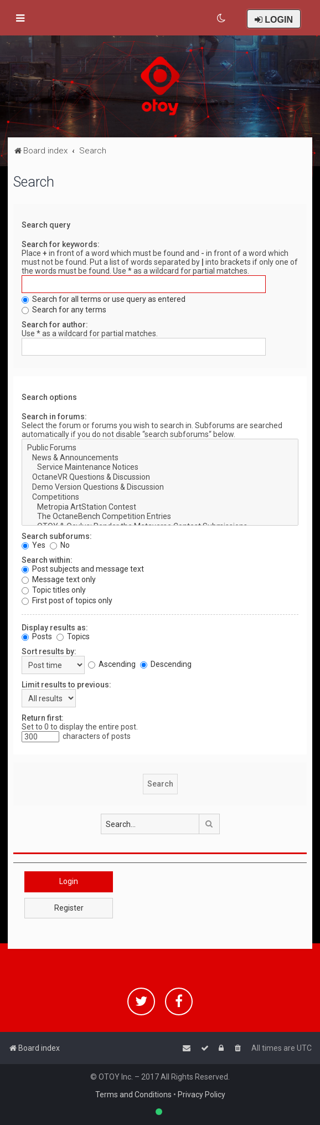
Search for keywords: (61, 244)
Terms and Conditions (133, 1094)
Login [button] (68, 881)
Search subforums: (57, 536)
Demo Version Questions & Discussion (159, 487)
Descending (166, 664)
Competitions (159, 497)
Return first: (43, 717)
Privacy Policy (201, 1094)
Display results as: (55, 627)
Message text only (59, 579)
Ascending (112, 664)
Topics (73, 636)
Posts (37, 636)
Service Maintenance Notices (159, 467)
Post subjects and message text (83, 568)
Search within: (47, 560)
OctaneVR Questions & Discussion (159, 477)
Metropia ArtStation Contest (159, 507)
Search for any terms (64, 309)
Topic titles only (54, 589)
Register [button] (69, 907)
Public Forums (159, 448)
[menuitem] (222, 18)
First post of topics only (67, 600)
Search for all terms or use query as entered (103, 299)
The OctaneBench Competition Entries (159, 517)
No (60, 545)
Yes (33, 545)
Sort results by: (49, 651)
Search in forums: (54, 416)
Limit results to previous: (66, 684)
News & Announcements (159, 458)
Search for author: (55, 324)
